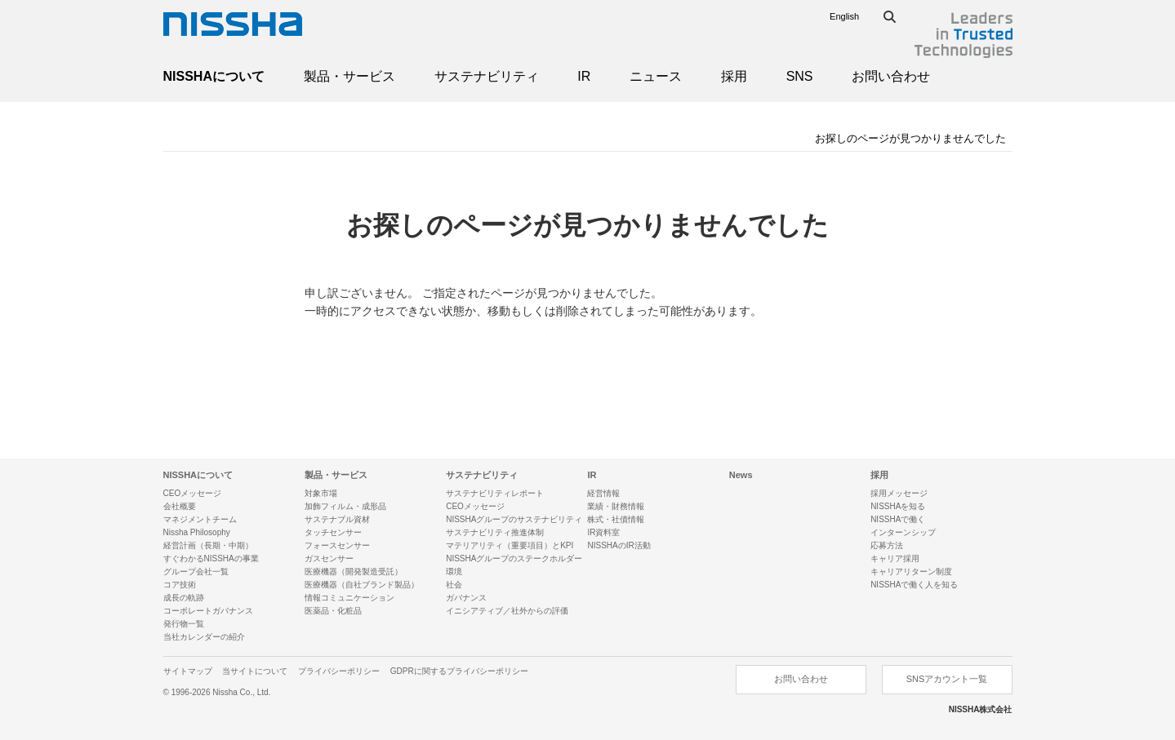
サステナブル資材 (337, 519)
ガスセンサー (329, 558)
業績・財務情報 (615, 506)
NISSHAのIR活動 (618, 545)
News (741, 475)
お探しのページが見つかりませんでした (910, 138)
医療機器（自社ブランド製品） (362, 584)
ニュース (656, 76)
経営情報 (603, 493)
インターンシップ (903, 532)
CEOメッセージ (192, 493)
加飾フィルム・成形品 (345, 506)
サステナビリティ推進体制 (495, 532)
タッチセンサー (333, 532)
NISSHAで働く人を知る (914, 584)
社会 (454, 584)
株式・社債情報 (615, 519)
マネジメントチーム (200, 519)
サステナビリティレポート (495, 493)
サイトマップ (187, 671)
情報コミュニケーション (349, 597)
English (844, 16)
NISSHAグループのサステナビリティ (514, 519)
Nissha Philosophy (196, 532)
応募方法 (886, 545)
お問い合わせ (891, 76)
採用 (734, 76)
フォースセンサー (337, 545)
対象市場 (321, 493)
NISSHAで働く (897, 519)
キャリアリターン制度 (911, 571)
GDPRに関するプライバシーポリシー (459, 671)
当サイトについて (254, 671)
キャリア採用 (894, 558)
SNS (799, 76)
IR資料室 (603, 532)
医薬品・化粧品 (333, 610)
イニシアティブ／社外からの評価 (507, 610)
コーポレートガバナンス (208, 610)
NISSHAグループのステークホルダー (514, 558)
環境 (454, 571)
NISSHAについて (214, 76)
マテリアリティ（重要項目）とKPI (509, 545)
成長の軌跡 (183, 597)
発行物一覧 (183, 623)
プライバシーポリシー (339, 671)
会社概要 (179, 506)
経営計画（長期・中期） (208, 545)
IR (583, 76)
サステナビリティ (486, 76)
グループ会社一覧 (196, 571)
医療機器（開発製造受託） (354, 571)
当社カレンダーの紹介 (204, 636)
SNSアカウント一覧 (947, 679)
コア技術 (179, 584)
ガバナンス (466, 597)
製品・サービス (349, 76)
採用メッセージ (899, 493)
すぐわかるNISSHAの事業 (211, 558)
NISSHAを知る (897, 506)
